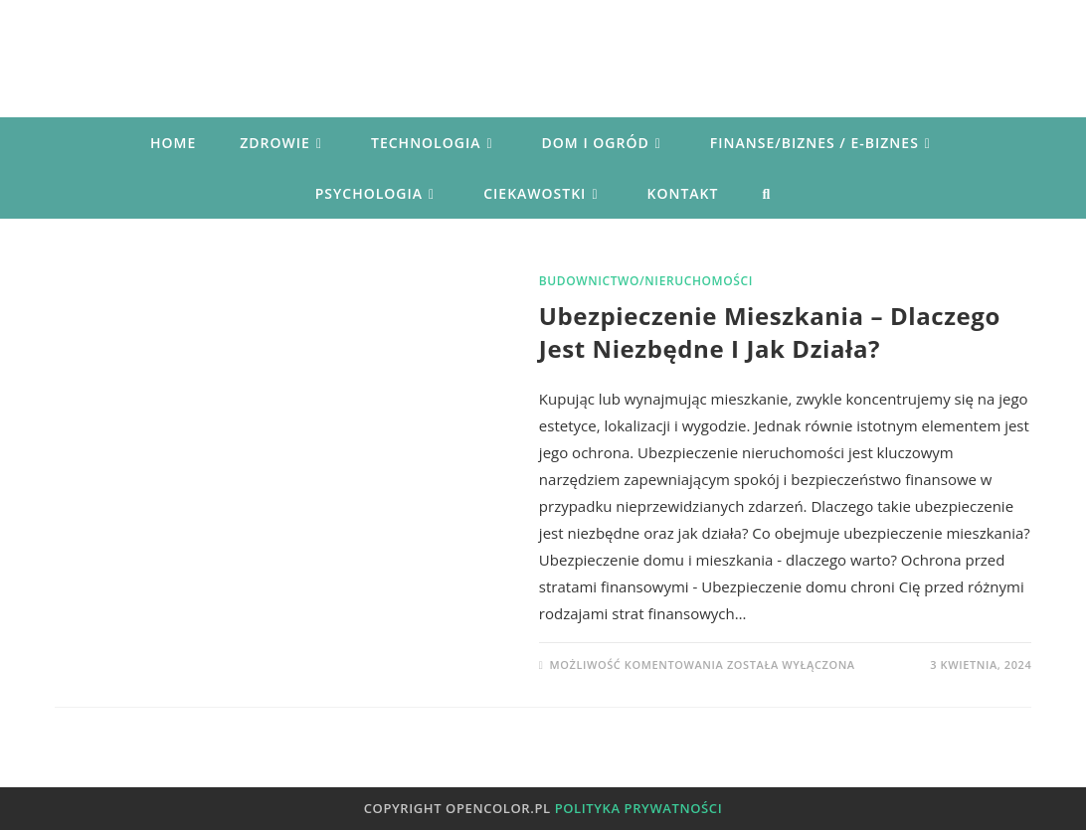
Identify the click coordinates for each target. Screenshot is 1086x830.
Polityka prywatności (639, 808)
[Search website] (766, 193)
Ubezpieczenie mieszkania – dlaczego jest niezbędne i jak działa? (769, 332)
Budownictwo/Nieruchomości (646, 280)
